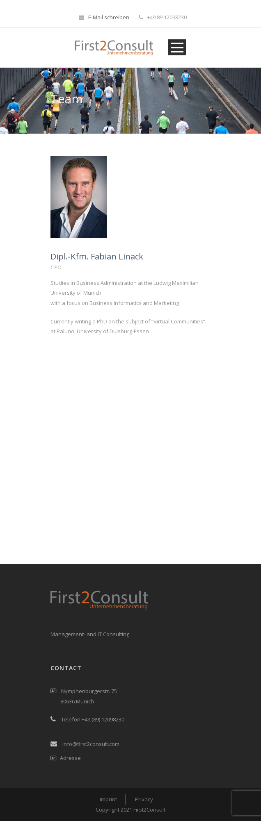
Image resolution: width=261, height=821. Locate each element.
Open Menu (177, 47)
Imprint (108, 799)
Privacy (144, 799)
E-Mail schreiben (108, 17)
